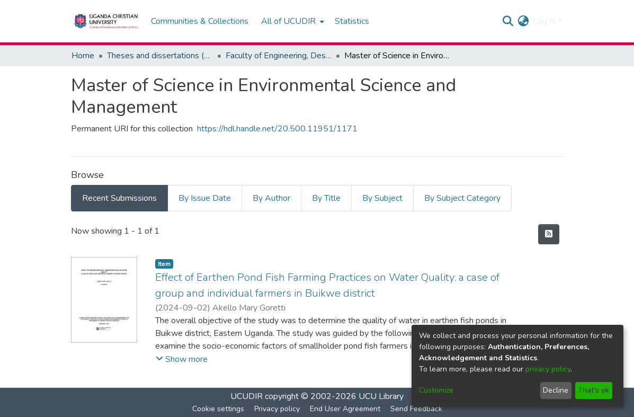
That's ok (593, 390)
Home (83, 55)
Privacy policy (277, 409)
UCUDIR (246, 396)
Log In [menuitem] (544, 21)
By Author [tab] (271, 198)
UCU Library (381, 396)
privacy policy (547, 369)
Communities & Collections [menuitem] (199, 21)
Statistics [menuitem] (352, 21)
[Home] (105, 21)
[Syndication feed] (548, 234)
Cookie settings (218, 409)
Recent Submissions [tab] (119, 198)
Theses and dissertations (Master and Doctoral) (160, 55)
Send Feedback (416, 409)
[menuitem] (291, 21)
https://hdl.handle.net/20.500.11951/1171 (277, 129)
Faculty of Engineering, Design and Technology (279, 55)
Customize (436, 390)
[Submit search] (507, 21)
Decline (555, 390)
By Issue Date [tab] (204, 198)
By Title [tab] (326, 198)
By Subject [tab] (382, 198)
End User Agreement (345, 409)
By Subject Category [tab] (462, 198)
